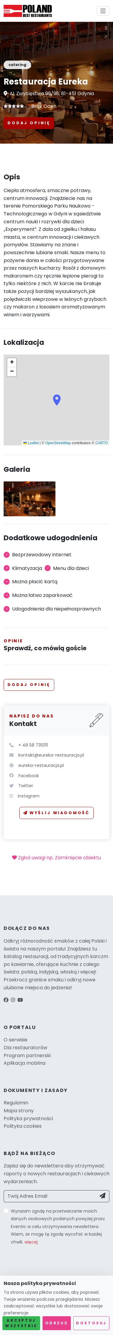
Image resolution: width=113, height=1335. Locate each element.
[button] (57, 400)
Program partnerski (27, 1055)
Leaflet (31, 443)
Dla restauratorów (25, 1047)
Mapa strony (19, 1110)
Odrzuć (56, 1323)
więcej (31, 1242)
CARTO (101, 443)
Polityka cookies (23, 1126)
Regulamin (16, 1102)
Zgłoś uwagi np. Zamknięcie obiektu (56, 857)
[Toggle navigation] (103, 11)
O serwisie (15, 1039)
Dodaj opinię (29, 122)
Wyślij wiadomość (56, 812)
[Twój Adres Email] (50, 1196)
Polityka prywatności (28, 1118)
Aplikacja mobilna (25, 1063)
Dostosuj (91, 1323)
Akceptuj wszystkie (21, 1323)
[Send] (102, 1196)
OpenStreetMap (58, 443)
